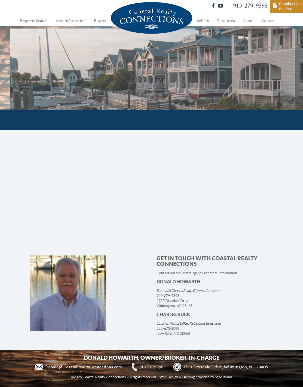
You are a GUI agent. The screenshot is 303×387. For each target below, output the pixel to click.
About (248, 20)
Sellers (203, 20)
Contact (268, 20)
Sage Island (223, 377)
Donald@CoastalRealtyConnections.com (188, 291)
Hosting (188, 377)
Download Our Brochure (290, 6)
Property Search (33, 20)
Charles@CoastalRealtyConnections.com (189, 323)
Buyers (100, 20)
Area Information (71, 20)
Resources (226, 20)
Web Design (168, 377)
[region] (151, 38)
